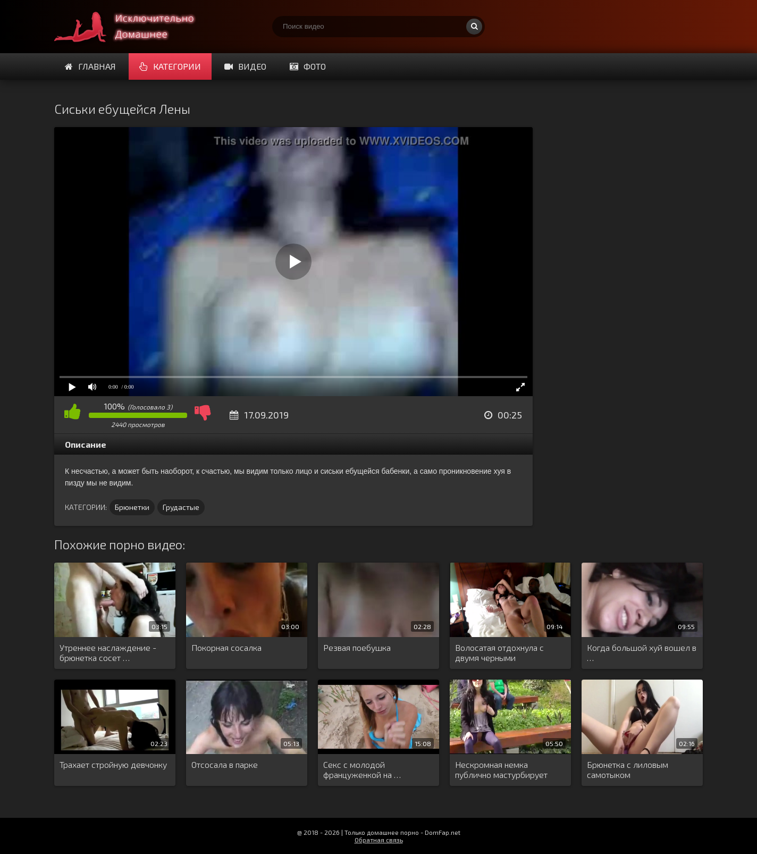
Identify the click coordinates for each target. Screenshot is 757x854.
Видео (245, 66)
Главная (90, 66)
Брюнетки (132, 507)
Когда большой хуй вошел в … (641, 652)
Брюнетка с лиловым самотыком (627, 769)
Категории (170, 66)
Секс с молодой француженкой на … (362, 769)
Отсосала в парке (224, 764)
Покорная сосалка (226, 647)
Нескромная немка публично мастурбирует (501, 769)
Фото (308, 66)
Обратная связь (379, 839)
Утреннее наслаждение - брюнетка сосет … (108, 652)
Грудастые (181, 507)
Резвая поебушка (357, 647)
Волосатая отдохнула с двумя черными (499, 652)
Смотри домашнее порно (134, 26)
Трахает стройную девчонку (113, 764)
